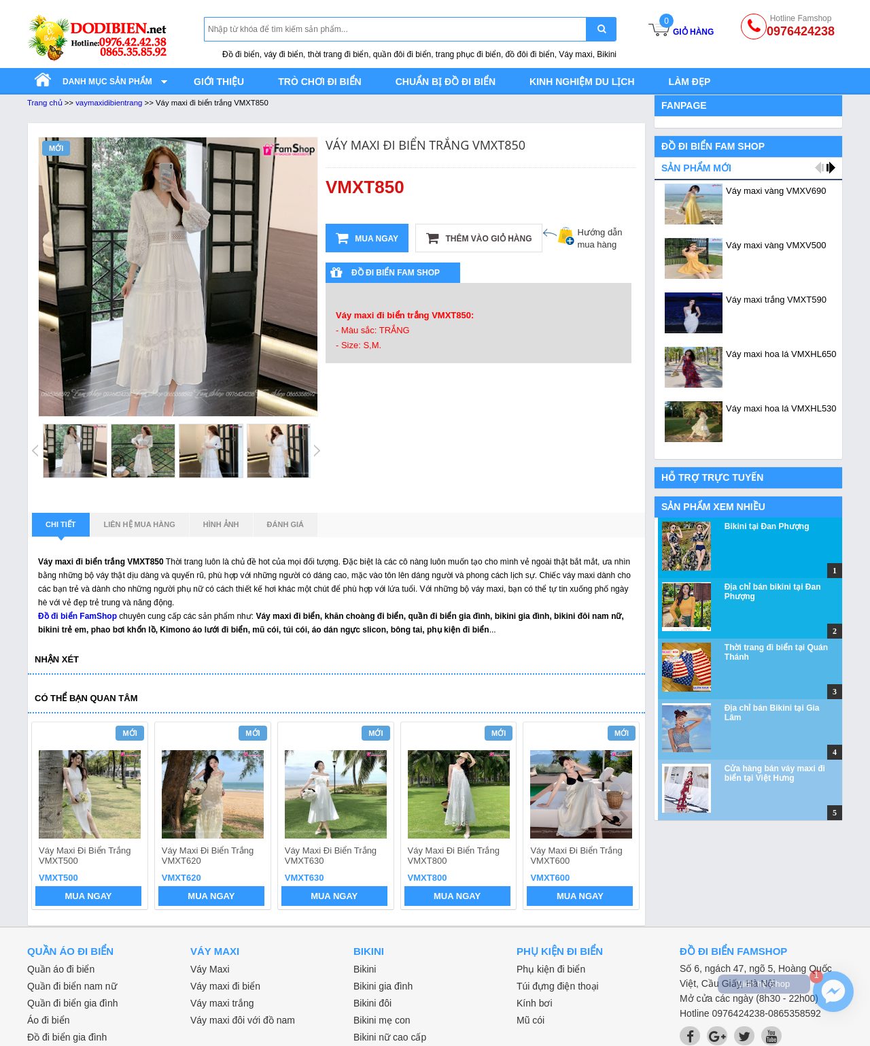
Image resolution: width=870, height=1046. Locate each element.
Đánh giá (285, 524)
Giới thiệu (219, 81)
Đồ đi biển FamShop (77, 616)
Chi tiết (61, 528)
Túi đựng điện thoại (558, 986)
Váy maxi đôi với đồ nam (242, 1020)
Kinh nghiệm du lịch (582, 81)
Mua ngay (367, 238)
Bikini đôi (372, 1003)
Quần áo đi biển (60, 969)
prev (50, 817)
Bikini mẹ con (381, 1020)
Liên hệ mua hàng (139, 524)
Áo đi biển (48, 1020)
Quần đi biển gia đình (72, 1003)
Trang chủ (45, 103)
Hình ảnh (221, 524)
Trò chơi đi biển (319, 81)
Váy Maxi (210, 969)
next (623, 817)
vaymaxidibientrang (108, 103)
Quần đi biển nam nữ (72, 986)
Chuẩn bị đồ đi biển (445, 81)
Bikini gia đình (383, 986)
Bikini (364, 969)
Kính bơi (535, 1003)
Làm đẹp (690, 81)
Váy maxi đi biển (225, 986)
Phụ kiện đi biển (551, 969)
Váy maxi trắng (222, 1003)
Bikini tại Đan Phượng (767, 526)
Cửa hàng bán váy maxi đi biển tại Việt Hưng (775, 773)
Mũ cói (530, 1020)
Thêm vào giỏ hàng (479, 238)
